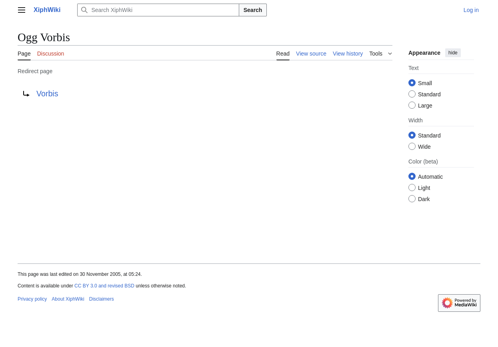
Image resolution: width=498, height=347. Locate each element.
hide (453, 53)
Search (253, 10)
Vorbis (47, 93)
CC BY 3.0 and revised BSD (104, 286)
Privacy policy (32, 299)
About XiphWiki (68, 299)
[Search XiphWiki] (158, 10)
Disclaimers (101, 299)
